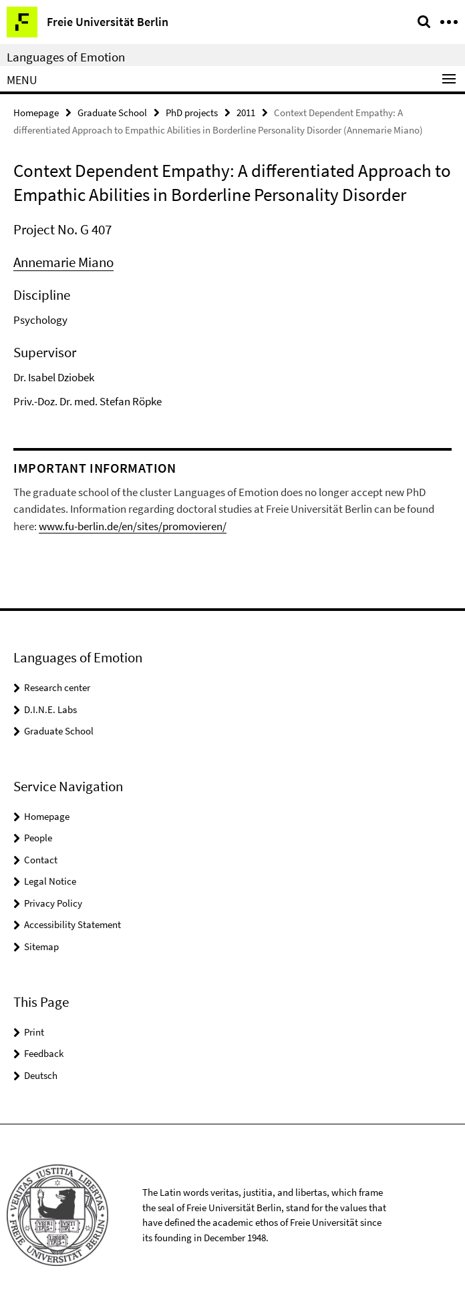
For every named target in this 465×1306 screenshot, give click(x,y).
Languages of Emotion (66, 57)
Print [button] (34, 1032)
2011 (246, 112)
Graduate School (112, 112)
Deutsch (40, 1075)
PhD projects (192, 112)
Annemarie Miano (63, 262)
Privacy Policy (53, 903)
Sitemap (41, 946)
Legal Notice (50, 881)
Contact (40, 859)
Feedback (43, 1053)
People (38, 837)
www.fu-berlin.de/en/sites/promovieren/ (132, 526)
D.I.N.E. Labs (50, 709)
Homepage (36, 112)
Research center (57, 687)
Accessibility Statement (72, 924)
